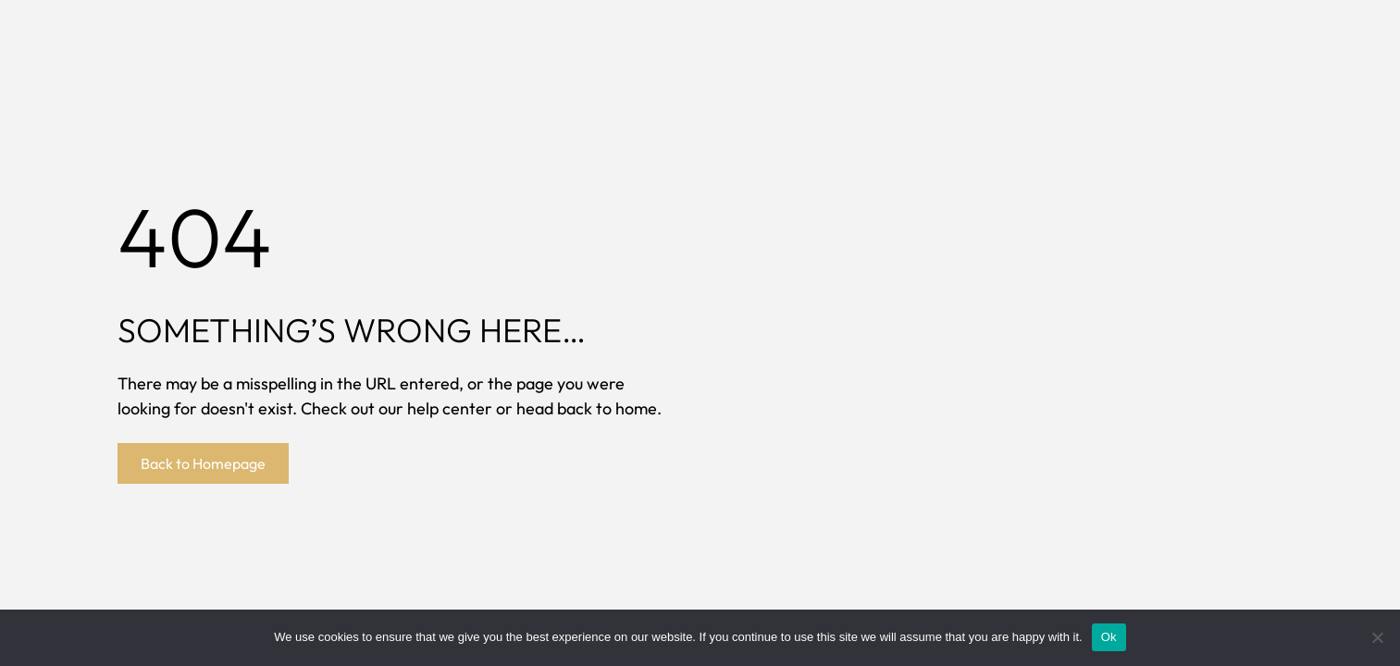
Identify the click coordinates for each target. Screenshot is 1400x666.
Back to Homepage (203, 463)
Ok (1109, 637)
